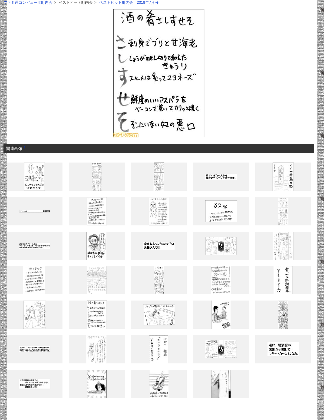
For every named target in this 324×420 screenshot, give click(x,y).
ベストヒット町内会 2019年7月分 (129, 2)
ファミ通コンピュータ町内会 (27, 2)
